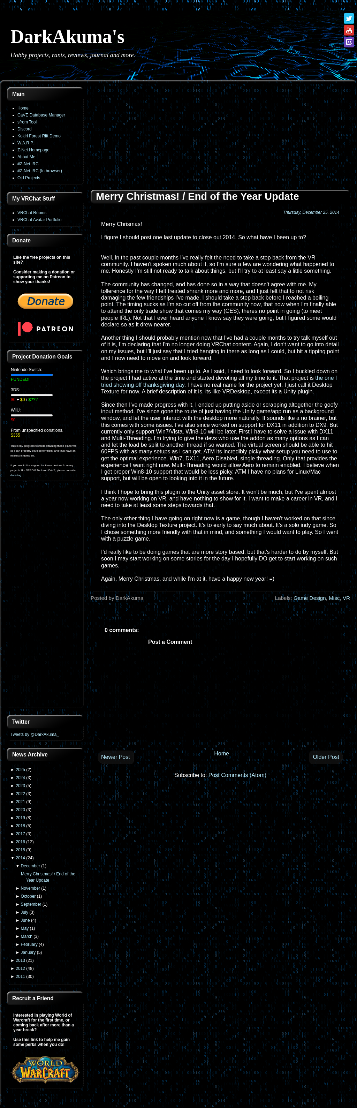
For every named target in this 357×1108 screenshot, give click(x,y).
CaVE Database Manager (41, 115)
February (29, 944)
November (30, 888)
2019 (20, 817)
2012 (20, 968)
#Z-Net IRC (28, 163)
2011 (20, 976)
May (25, 928)
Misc (334, 598)
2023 (20, 785)
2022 (20, 793)
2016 (20, 841)
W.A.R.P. (25, 143)
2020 (20, 809)
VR (346, 598)
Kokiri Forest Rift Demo (39, 136)
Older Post (326, 757)
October (28, 896)
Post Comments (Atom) (237, 775)
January (28, 952)
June (25, 920)
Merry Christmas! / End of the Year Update (197, 196)
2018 (20, 825)
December (30, 866)
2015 (20, 849)
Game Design (310, 598)
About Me (26, 156)
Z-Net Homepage (33, 150)
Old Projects (28, 177)
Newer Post (115, 757)
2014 (20, 858)
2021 (20, 801)
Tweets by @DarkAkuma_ (34, 734)
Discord (24, 129)
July (24, 912)
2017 (20, 833)
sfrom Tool (27, 122)
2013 (20, 960)
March (26, 936)
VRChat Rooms (31, 212)
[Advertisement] (45, 598)
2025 (20, 769)
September (31, 904)
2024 (20, 777)
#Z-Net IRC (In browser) (39, 170)
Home (23, 108)
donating (15, 475)
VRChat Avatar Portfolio (39, 219)
